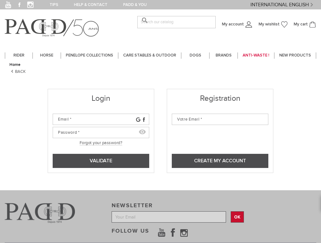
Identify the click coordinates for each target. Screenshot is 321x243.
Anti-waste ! (256, 55)
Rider (18, 55)
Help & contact (91, 5)
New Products (295, 55)
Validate (101, 160)
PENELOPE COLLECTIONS (89, 55)
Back (17, 71)
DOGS (195, 55)
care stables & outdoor (149, 55)
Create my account (220, 160)
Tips (54, 5)
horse (46, 55)
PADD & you (135, 5)
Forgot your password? (101, 142)
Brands (224, 55)
